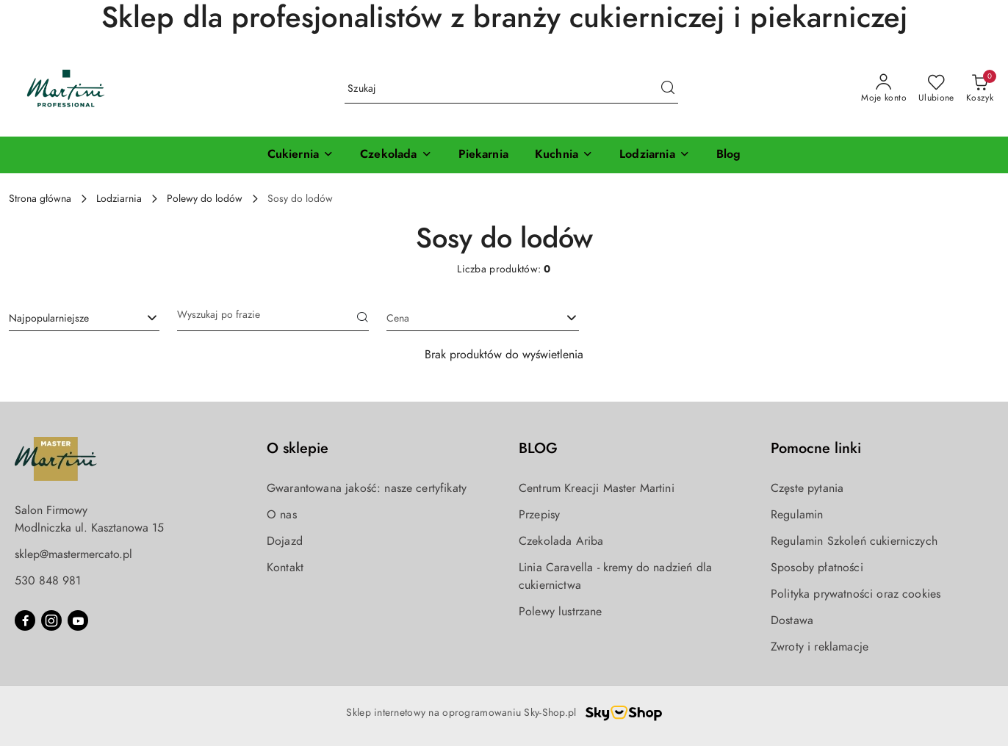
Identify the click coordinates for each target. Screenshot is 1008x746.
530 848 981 (48, 581)
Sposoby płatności (817, 568)
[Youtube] (78, 620)
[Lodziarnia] (654, 155)
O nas (282, 515)
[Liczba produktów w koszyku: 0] (979, 89)
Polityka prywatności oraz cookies (855, 594)
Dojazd (285, 541)
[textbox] (464, 318)
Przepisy (539, 515)
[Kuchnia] (564, 155)
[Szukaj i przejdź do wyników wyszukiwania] (668, 89)
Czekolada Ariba (561, 541)
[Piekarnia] (483, 155)
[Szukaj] (363, 318)
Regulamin (797, 515)
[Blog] (728, 155)
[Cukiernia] (300, 155)
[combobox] (84, 318)
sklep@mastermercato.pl (73, 554)
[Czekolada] (395, 155)
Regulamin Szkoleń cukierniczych (854, 541)
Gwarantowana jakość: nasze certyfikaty (367, 488)
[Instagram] (51, 620)
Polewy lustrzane (560, 612)
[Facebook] (25, 620)
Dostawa (792, 620)
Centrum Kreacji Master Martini (596, 488)
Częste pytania (807, 488)
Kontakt (285, 568)
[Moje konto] (883, 89)
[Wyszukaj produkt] (511, 88)
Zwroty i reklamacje (819, 647)
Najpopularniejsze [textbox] (49, 318)
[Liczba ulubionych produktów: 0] (936, 89)
